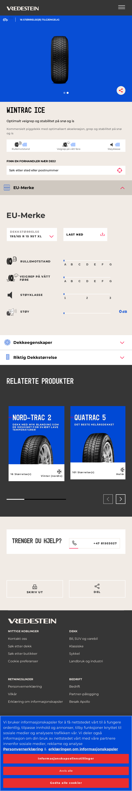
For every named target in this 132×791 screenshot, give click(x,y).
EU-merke (23, 187)
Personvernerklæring (25, 686)
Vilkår (12, 694)
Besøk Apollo (79, 702)
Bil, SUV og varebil (83, 639)
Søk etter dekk (20, 646)
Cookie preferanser (23, 661)
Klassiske (76, 646)
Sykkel (74, 654)
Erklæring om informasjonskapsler (35, 702)
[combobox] (32, 237)
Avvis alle (66, 770)
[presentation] (108, 499)
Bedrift (74, 686)
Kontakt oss (17, 639)
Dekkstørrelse (24, 232)
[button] (64, 92)
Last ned (85, 235)
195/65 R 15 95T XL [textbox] (26, 236)
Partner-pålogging (84, 694)
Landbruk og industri (86, 661)
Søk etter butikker (22, 654)
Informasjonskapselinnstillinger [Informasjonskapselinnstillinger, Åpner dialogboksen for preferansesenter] (66, 758)
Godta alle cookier (66, 783)
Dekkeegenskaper (32, 342)
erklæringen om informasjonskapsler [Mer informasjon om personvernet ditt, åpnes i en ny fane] (83, 749)
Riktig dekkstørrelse (35, 357)
